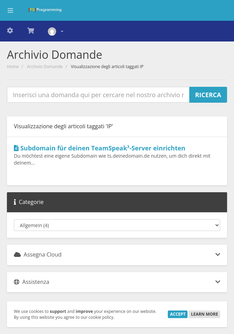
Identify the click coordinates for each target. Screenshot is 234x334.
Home (13, 66)
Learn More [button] (204, 314)
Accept (177, 314)
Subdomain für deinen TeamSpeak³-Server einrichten (99, 148)
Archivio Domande (45, 66)
